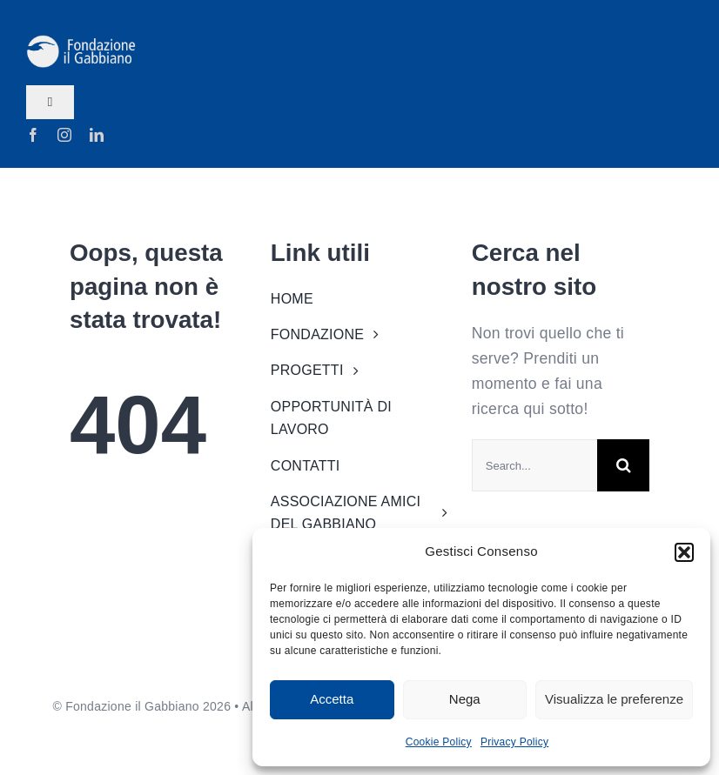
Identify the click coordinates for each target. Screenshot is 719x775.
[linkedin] (97, 135)
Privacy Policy (514, 742)
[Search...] (534, 465)
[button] (684, 552)
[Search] (623, 465)
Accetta (331, 698)
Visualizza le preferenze (614, 698)
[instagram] (64, 135)
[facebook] (33, 135)
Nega (464, 698)
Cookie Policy (439, 742)
